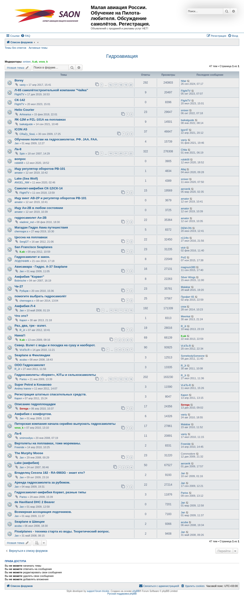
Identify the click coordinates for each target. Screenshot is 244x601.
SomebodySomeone (193, 355)
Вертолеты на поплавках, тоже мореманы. (48, 443)
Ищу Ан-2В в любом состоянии (39, 208)
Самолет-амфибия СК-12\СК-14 (39, 188)
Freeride (19, 447)
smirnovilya (26, 437)
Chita (184, 149)
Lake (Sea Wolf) (26, 178)
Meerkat (185, 316)
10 (115, 310)
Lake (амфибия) (27, 463)
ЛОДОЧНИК (22, 261)
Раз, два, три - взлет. (30, 325)
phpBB (136, 591)
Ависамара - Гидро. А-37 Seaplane (41, 266)
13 (131, 310)
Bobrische (20, 280)
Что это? (21, 316)
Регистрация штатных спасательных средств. (50, 394)
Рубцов (24, 290)
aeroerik (185, 188)
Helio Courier (24, 110)
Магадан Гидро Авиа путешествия (41, 227)
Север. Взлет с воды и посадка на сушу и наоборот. (55, 345)
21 (125, 153)
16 (110, 84)
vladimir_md (27, 222)
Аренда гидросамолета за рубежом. (42, 482)
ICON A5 (21, 129)
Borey (19, 80)
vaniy (23, 84)
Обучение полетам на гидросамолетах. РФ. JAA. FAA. (56, 139)
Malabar (185, 287)
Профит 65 (187, 296)
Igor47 (184, 129)
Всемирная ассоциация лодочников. (43, 512)
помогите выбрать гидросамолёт (40, 296)
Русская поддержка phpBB (122, 593)
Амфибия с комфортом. (33, 414)
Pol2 (183, 257)
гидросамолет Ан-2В (30, 217)
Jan (17, 143)
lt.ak (34, 61)
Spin (22, 153)
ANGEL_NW (22, 182)
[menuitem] (25, 36)
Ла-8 (18, 149)
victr (183, 247)
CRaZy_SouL (27, 134)
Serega (24, 408)
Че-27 (19, 286)
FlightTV (19, 94)
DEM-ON (186, 228)
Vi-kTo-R (25, 349)
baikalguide (26, 124)
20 (131, 84)
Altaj (183, 169)
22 (131, 153)
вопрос (20, 159)
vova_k (43, 61)
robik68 (19, 162)
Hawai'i (20, 335)
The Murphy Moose (29, 453)
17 (115, 84)
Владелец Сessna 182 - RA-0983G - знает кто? (50, 472)
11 (120, 310)
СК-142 (20, 100)
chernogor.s (21, 231)
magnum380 (188, 267)
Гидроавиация (122, 56)
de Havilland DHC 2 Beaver (35, 502)
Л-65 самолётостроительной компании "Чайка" (51, 90)
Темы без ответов (15, 47)
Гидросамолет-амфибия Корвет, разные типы (50, 492)
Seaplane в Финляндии (32, 355)
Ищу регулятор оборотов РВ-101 (40, 168)
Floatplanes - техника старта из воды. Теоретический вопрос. (62, 531)
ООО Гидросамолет (30, 365)
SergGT (24, 241)
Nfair (183, 81)
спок (183, 306)
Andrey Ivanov (23, 388)
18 (120, 84)
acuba (23, 359)
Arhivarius (25, 114)
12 (125, 310)
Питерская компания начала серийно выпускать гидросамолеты (65, 423)
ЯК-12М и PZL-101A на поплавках (40, 119)
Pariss (23, 379)
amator (19, 172)
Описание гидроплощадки (35, 404)
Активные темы (38, 47)
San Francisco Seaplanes (33, 247)
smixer (26, 61)
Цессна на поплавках (31, 237)
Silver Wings (188, 277)
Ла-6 (18, 433)
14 (131, 379)
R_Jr (22, 330)
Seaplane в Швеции (30, 521)
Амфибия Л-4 (25, 306)
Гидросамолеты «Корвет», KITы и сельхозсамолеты (55, 375)
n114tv (185, 237)
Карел (23, 320)
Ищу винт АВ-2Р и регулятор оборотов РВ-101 (50, 198)
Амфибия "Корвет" (29, 276)
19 (125, 84)
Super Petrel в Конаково (33, 384)
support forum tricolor (98, 591)
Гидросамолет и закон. (32, 257)
